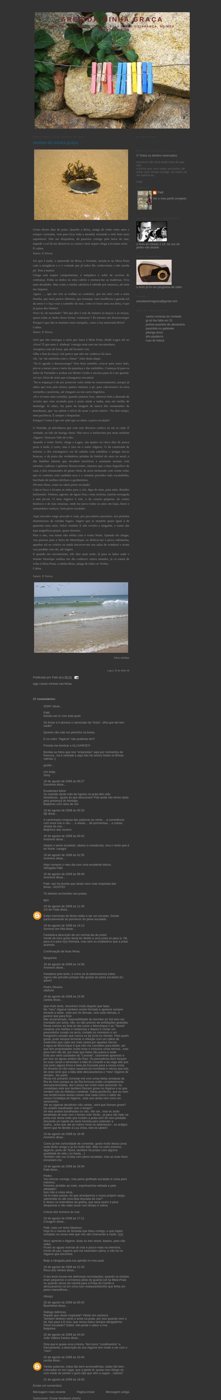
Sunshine (49, 784)
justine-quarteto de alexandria (165, 324)
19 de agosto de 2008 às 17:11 (63, 1218)
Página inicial (85, 1392)
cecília (47, 1360)
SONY (47, 706)
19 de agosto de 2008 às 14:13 (63, 925)
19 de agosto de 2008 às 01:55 (63, 855)
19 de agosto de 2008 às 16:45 (63, 1134)
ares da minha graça (112, 19)
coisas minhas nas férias (55, 683)
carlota (47, 999)
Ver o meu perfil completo (169, 198)
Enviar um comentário (47, 1385)
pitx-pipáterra (154, 336)
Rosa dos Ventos (54, 1270)
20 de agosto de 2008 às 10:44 (63, 1357)
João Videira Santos (56, 1338)
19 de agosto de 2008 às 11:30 (63, 906)
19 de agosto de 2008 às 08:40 (63, 874)
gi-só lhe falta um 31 (159, 320)
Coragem (49, 1221)
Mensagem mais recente (49, 1392)
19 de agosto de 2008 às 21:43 (63, 1267)
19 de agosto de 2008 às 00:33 (63, 810)
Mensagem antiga (117, 1392)
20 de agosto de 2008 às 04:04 (63, 1334)
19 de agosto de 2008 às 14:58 (63, 964)
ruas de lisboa (155, 340)
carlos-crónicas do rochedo (163, 316)
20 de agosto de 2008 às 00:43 (63, 1302)
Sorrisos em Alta (54, 929)
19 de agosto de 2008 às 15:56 (63, 996)
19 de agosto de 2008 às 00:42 (63, 836)
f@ (45, 813)
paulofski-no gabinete (160, 328)
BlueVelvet (50, 1305)
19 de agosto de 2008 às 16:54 (63, 1166)
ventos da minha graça (55, 142)
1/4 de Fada (51, 909)
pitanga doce (154, 332)
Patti (46, 1169)
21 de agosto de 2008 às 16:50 (63, 1379)
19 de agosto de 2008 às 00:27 (63, 781)
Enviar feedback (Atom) (65, 1398)
